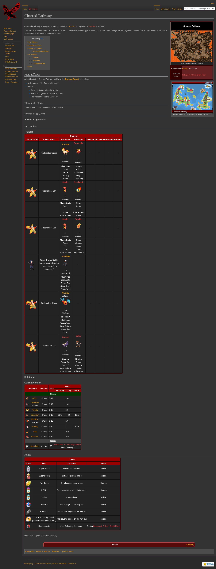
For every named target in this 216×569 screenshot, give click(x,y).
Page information (11, 82)
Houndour (65, 256)
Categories (30, 551)
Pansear (34, 437)
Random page (9, 34)
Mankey (65, 293)
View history (177, 9)
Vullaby (35, 427)
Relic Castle (9, 59)
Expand (189, 545)
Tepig (35, 432)
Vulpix (34, 398)
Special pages (10, 74)
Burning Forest (72, 79)
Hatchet (92, 26)
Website (8, 48)
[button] (190, 544)
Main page (7, 28)
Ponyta (65, 144)
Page (25, 9)
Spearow (35, 415)
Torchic (78, 219)
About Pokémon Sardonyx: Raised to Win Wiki (50, 564)
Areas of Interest (43, 551)
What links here (11, 69)
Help (5, 36)
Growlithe (35, 403)
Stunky (65, 337)
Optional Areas (67, 551)
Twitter (7, 54)
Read (157, 9)
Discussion (33, 9)
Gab (7, 57)
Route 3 (185, 69)
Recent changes (10, 31)
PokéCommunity (11, 62)
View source (166, 9)
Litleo (78, 336)
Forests (55, 551)
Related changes (11, 71)
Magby (65, 182)
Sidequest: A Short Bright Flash (194, 75)
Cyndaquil (78, 182)
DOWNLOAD (10, 46)
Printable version (11, 77)
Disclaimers (72, 564)
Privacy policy (28, 564)
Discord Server (10, 51)
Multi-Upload (8, 39)
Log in (212, 3)
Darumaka (78, 143)
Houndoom (35, 446)
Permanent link (10, 79)
